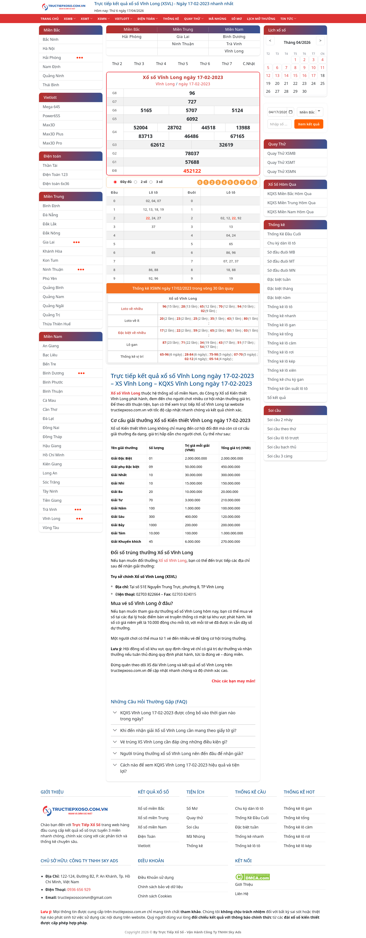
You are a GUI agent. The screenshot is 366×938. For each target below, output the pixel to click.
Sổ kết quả (276, 397)
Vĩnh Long (63, 518)
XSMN (104, 18)
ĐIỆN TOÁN (147, 18)
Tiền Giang (52, 500)
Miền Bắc (52, 30)
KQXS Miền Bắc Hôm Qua (289, 193)
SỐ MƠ (237, 19)
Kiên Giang (52, 464)
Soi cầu (274, 410)
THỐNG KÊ (171, 19)
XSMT (86, 18)
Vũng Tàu (51, 527)
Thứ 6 (205, 63)
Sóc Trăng (51, 482)
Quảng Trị (51, 314)
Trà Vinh (62, 509)
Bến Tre (49, 364)
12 (268, 75)
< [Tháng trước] (270, 40)
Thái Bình (51, 84)
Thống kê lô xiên (281, 370)
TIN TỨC (288, 18)
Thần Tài (50, 165)
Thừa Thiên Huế (56, 323)
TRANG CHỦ (50, 19)
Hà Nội (49, 48)
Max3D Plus (53, 134)
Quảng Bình (53, 287)
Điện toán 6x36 (56, 183)
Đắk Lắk (49, 224)
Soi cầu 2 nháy (280, 419)
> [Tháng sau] (320, 40)
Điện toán (52, 156)
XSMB (70, 18)
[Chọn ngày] (280, 112)
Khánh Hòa (52, 251)
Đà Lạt (48, 418)
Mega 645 (51, 106)
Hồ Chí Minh (53, 454)
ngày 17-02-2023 (194, 83)
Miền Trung (54, 196)
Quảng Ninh (53, 75)
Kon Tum (50, 260)
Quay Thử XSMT (281, 162)
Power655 (51, 115)
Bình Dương (63, 373)
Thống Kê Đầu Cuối (284, 234)
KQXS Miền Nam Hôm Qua (290, 211)
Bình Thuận (53, 391)
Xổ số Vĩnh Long (172, 560)
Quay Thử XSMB (281, 153)
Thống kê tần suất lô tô (287, 388)
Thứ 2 (117, 63)
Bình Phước (53, 382)
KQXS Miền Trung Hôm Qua (291, 202)
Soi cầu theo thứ (281, 428)
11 (322, 67)
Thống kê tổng (280, 334)
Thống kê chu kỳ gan (285, 379)
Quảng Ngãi (53, 305)
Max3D (49, 124)
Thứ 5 (183, 63)
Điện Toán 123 (55, 174)
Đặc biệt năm (279, 297)
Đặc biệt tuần (279, 279)
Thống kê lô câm (281, 343)
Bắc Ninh (50, 39)
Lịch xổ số (277, 30)
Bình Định (51, 205)
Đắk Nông (51, 233)
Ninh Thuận (63, 269)
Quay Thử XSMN (281, 171)
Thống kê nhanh (281, 315)
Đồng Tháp (52, 436)
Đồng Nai (51, 427)
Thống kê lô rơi (280, 352)
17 (313, 75)
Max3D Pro (52, 143)
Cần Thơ (50, 409)
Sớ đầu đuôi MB (281, 252)
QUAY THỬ (194, 18)
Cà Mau (49, 400)
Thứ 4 (161, 63)
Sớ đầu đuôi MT (281, 261)
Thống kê (276, 224)
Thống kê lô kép (281, 361)
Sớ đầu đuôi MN (281, 270)
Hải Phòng (63, 57)
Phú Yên (50, 278)
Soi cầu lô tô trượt (283, 437)
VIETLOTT (123, 18)
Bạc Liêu (50, 354)
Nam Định (51, 66)
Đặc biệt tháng (280, 288)
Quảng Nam (53, 296)
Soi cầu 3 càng (279, 456)
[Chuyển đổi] (115, 713)
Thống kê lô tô (280, 306)
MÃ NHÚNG (217, 19)
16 (304, 75)
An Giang (51, 345)
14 (286, 75)
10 (313, 67)
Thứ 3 (139, 63)
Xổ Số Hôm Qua (282, 184)
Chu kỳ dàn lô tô (281, 243)
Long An (50, 473)
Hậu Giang (52, 445)
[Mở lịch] (290, 112)
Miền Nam (53, 336)
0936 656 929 (79, 889)
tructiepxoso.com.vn (128, 409)
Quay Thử (277, 144)
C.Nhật (249, 63)
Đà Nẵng (50, 214)
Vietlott (50, 97)
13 (277, 75)
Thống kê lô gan (281, 324)
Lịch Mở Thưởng (261, 19)
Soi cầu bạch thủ (281, 447)
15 (295, 75)
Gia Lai (61, 242)
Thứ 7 (227, 63)
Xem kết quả (309, 124)
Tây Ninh (50, 491)
